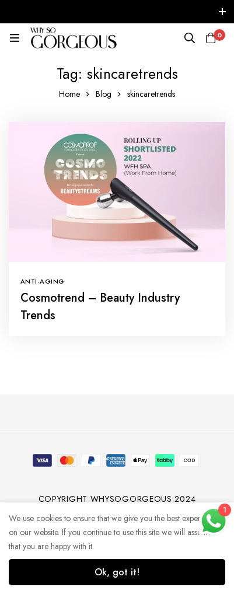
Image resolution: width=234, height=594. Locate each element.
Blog (103, 94)
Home (69, 94)
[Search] (189, 38)
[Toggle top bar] (222, 11)
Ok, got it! (117, 572)
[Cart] (210, 38)
